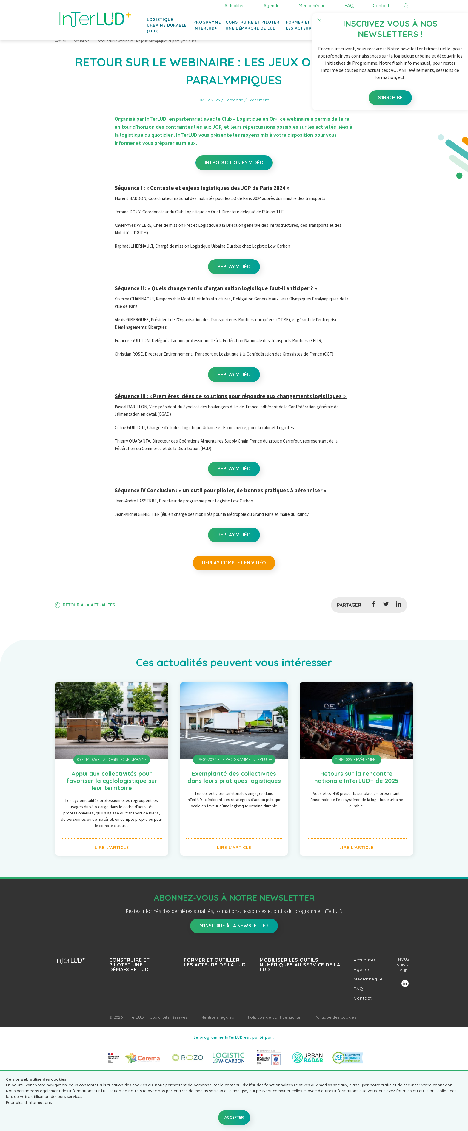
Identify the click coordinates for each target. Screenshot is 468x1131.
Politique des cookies (335, 1017)
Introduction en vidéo (234, 163)
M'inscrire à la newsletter (234, 926)
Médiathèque (312, 5)
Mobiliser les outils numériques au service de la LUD (300, 965)
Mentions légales (217, 1017)
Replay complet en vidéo (234, 563)
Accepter (234, 1117)
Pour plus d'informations (29, 1102)
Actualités (234, 5)
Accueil (60, 41)
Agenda (272, 5)
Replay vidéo (234, 267)
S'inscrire (382, 81)
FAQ (349, 5)
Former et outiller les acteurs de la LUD (215, 963)
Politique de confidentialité (274, 1017)
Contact (381, 5)
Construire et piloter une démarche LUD (129, 965)
